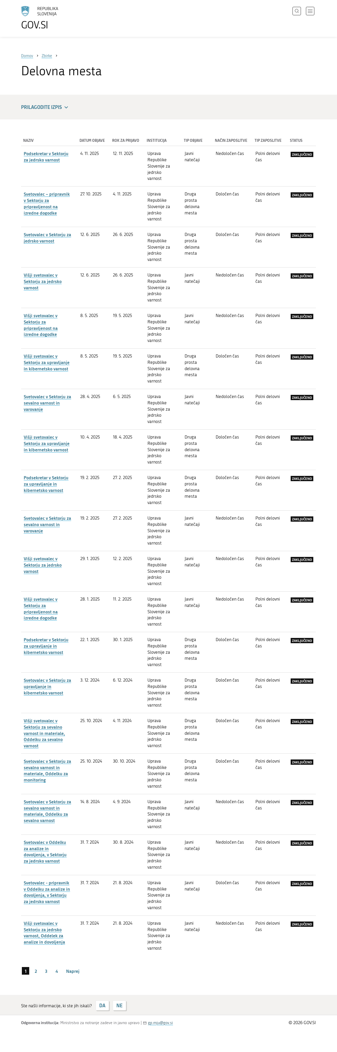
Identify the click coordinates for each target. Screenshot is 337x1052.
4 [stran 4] (57, 971)
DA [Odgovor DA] (102, 1005)
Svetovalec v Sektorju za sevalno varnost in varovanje (47, 402)
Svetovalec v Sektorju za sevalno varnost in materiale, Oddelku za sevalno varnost (47, 810)
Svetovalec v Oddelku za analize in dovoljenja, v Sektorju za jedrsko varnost (45, 851)
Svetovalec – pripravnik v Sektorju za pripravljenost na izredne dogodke (47, 203)
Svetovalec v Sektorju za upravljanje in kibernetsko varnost (47, 686)
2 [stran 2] (36, 971)
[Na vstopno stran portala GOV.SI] (54, 18)
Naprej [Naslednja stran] (73, 971)
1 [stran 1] (26, 971)
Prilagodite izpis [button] (45, 107)
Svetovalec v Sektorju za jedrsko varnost (47, 237)
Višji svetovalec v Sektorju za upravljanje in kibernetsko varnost (47, 362)
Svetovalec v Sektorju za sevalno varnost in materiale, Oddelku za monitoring (47, 770)
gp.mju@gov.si (160, 1022)
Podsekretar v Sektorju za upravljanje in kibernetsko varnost (46, 483)
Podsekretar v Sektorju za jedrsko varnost (46, 156)
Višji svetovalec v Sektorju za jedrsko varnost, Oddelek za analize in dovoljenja (44, 932)
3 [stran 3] (46, 971)
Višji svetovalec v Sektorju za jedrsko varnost (43, 281)
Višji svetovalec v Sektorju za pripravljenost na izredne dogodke (41, 324)
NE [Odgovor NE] (119, 1005)
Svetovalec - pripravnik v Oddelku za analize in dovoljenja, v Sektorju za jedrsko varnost (47, 891)
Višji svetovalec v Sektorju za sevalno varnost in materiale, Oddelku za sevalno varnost (44, 733)
